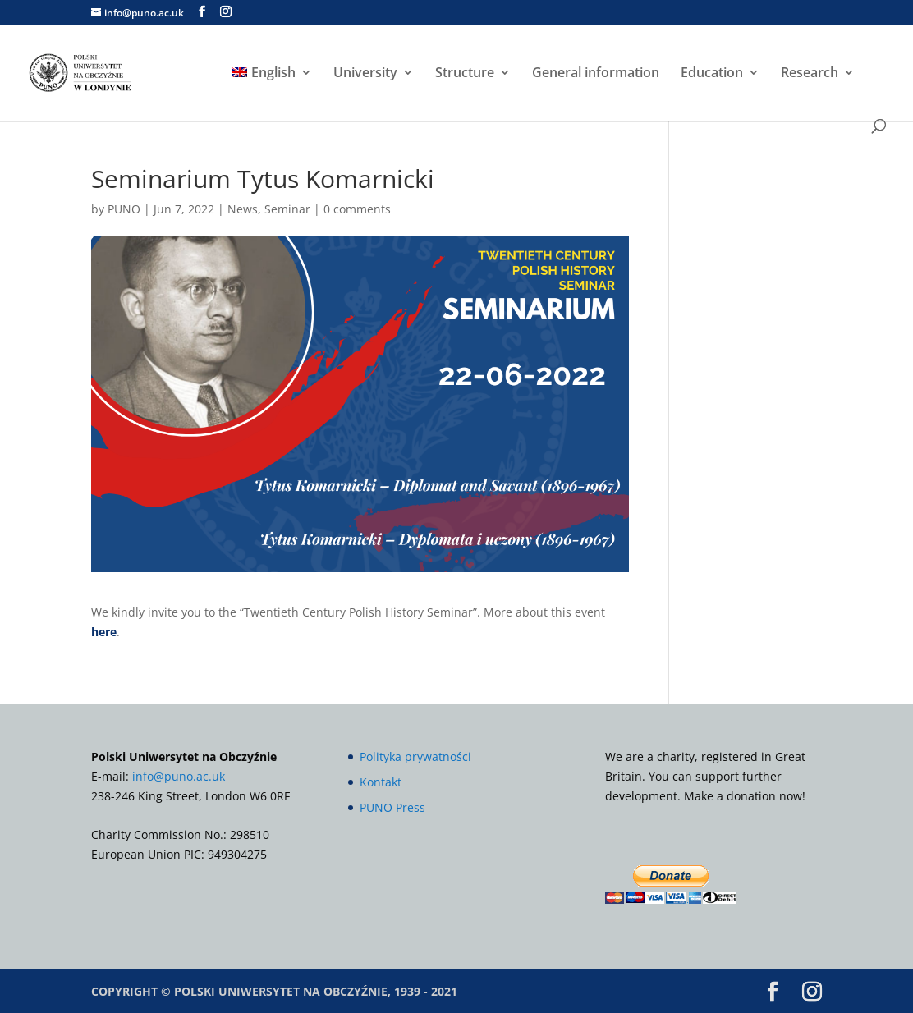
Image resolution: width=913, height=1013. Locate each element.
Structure (464, 73)
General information (595, 73)
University (365, 73)
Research (809, 73)
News (242, 209)
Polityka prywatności (415, 756)
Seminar (287, 209)
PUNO (124, 209)
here (104, 631)
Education (712, 73)
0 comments (357, 209)
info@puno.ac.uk (178, 776)
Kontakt (380, 782)
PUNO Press (392, 807)
